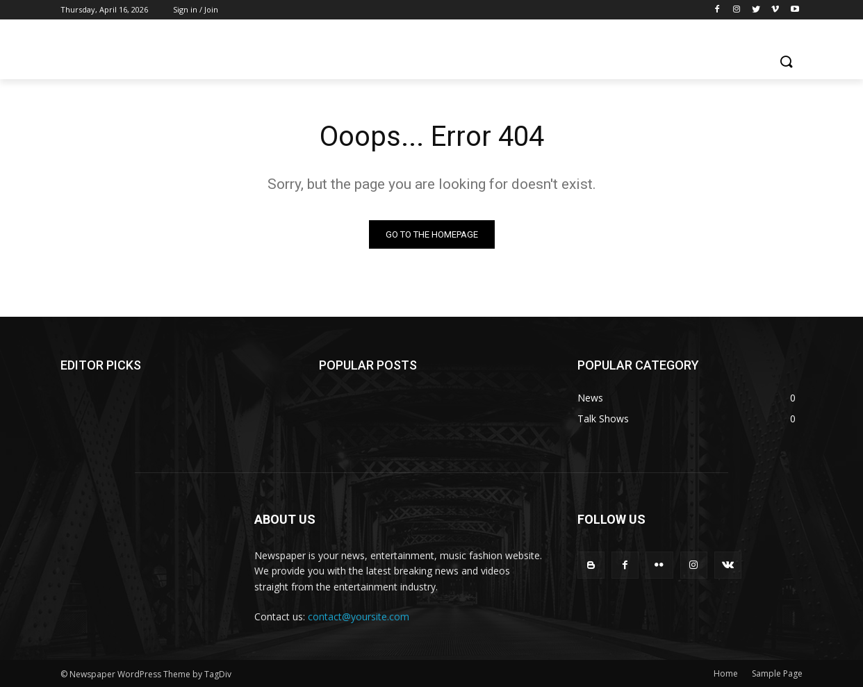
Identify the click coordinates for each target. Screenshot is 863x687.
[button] (786, 62)
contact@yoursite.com (358, 616)
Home (726, 673)
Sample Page (777, 673)
